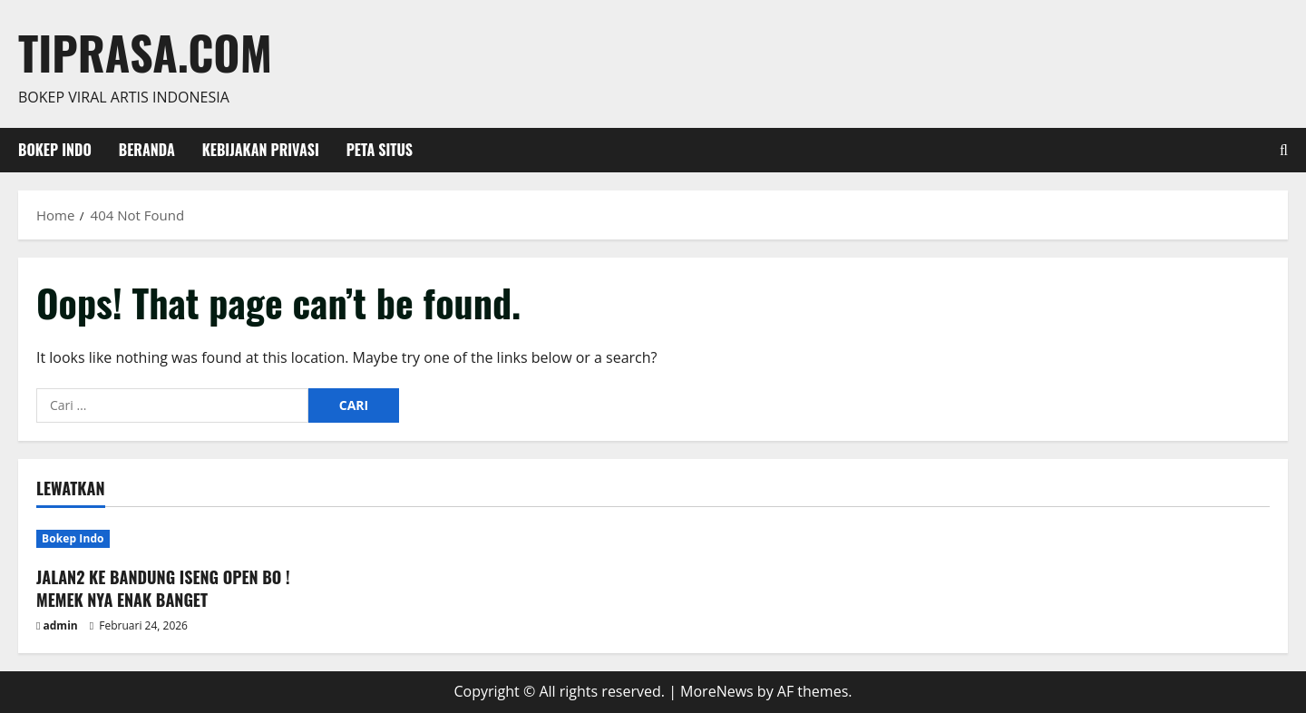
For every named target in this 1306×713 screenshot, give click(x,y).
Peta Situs (379, 150)
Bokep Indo (55, 150)
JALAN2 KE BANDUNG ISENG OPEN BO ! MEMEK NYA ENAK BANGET (163, 588)
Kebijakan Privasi (260, 150)
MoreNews (717, 691)
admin (61, 625)
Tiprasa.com (145, 51)
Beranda (147, 150)
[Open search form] (1284, 150)
